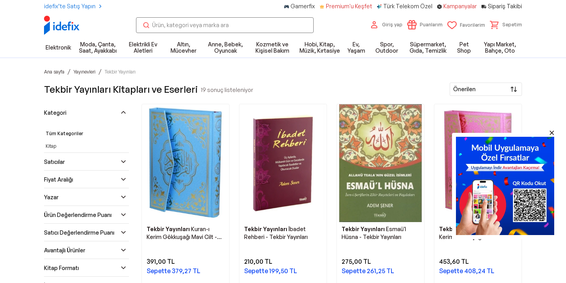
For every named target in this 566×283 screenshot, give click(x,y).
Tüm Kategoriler (64, 133)
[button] (506, 24)
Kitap (51, 146)
